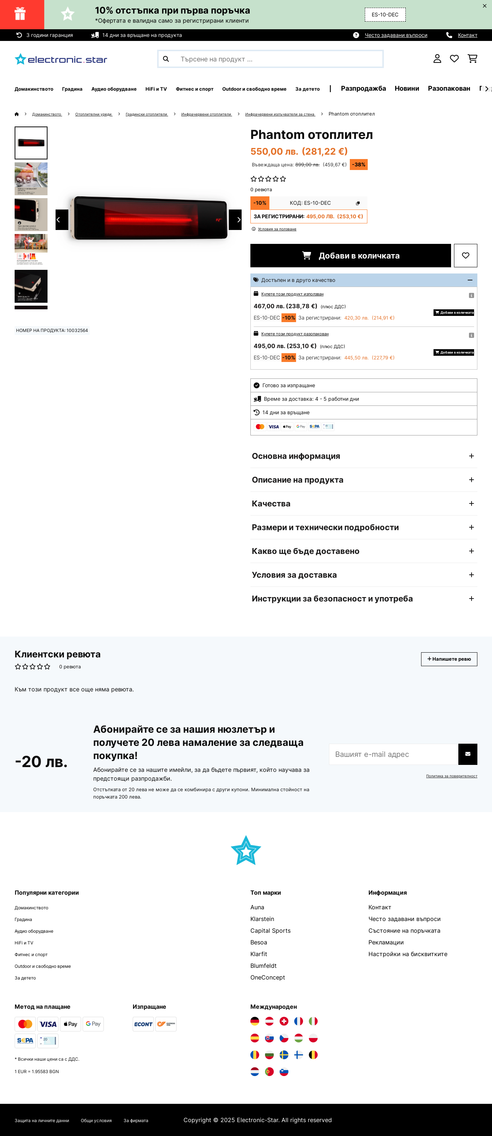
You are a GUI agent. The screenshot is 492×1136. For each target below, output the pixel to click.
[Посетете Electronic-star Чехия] (284, 1038)
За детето (29, 977)
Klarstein (262, 918)
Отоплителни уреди (109, 114)
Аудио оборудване (41, 930)
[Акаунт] (437, 58)
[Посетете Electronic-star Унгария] (298, 1038)
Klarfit (258, 954)
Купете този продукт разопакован (304, 333)
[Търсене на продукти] (270, 59)
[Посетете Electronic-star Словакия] (269, 1038)
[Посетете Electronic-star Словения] (284, 1071)
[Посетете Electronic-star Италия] (313, 1021)
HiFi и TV (27, 942)
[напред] (486, 88)
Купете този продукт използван (300, 293)
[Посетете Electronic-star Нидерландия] (254, 1071)
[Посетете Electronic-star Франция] (298, 1021)
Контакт (467, 35)
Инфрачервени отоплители (248, 114)
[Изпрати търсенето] (166, 58)
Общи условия (122, 1120)
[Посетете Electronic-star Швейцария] (284, 1021)
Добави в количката (351, 255)
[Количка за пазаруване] (472, 58)
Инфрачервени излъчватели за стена (338, 114)
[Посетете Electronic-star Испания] (254, 1038)
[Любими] (454, 58)
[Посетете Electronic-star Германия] (254, 1021)
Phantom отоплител (419, 114)
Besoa (258, 942)
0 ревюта (261, 189)
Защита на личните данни (52, 1120)
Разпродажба (454, 88)
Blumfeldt (263, 965)
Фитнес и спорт (37, 954)
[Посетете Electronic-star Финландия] (298, 1054)
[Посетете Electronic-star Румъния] (254, 1054)
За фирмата (172, 1120)
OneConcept (267, 977)
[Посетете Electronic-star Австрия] (269, 1021)
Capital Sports (270, 930)
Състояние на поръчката (404, 930)
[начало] (24, 114)
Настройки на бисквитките (407, 954)
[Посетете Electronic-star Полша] (313, 1038)
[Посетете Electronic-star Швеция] (284, 1054)
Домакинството (52, 114)
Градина (26, 918)
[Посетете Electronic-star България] (269, 1054)
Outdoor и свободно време (53, 965)
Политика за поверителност (447, 775)
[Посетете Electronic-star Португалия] (269, 1071)
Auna (257, 907)
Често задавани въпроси (396, 35)
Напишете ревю (441, 659)
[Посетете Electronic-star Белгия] (313, 1054)
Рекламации (386, 942)
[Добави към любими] (465, 255)
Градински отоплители (174, 114)
